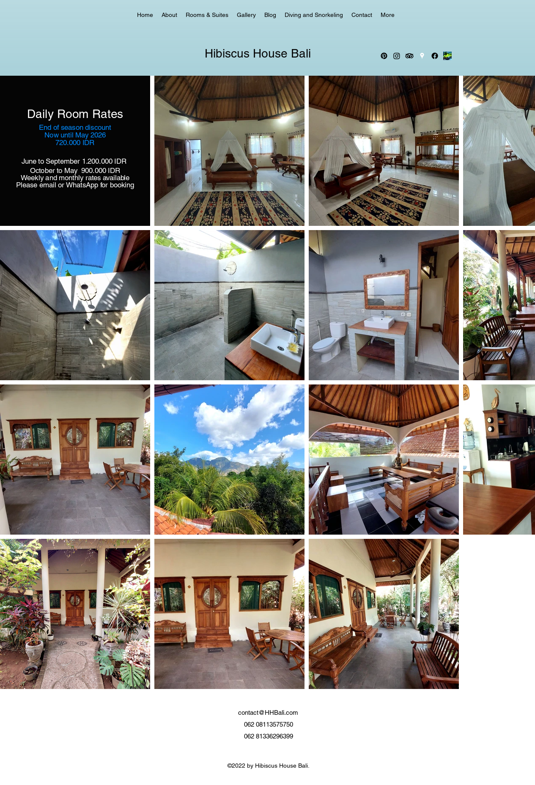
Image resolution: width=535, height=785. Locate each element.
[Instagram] (396, 56)
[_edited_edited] (447, 56)
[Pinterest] (384, 56)
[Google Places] (422, 56)
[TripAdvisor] (409, 56)
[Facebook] (435, 56)
